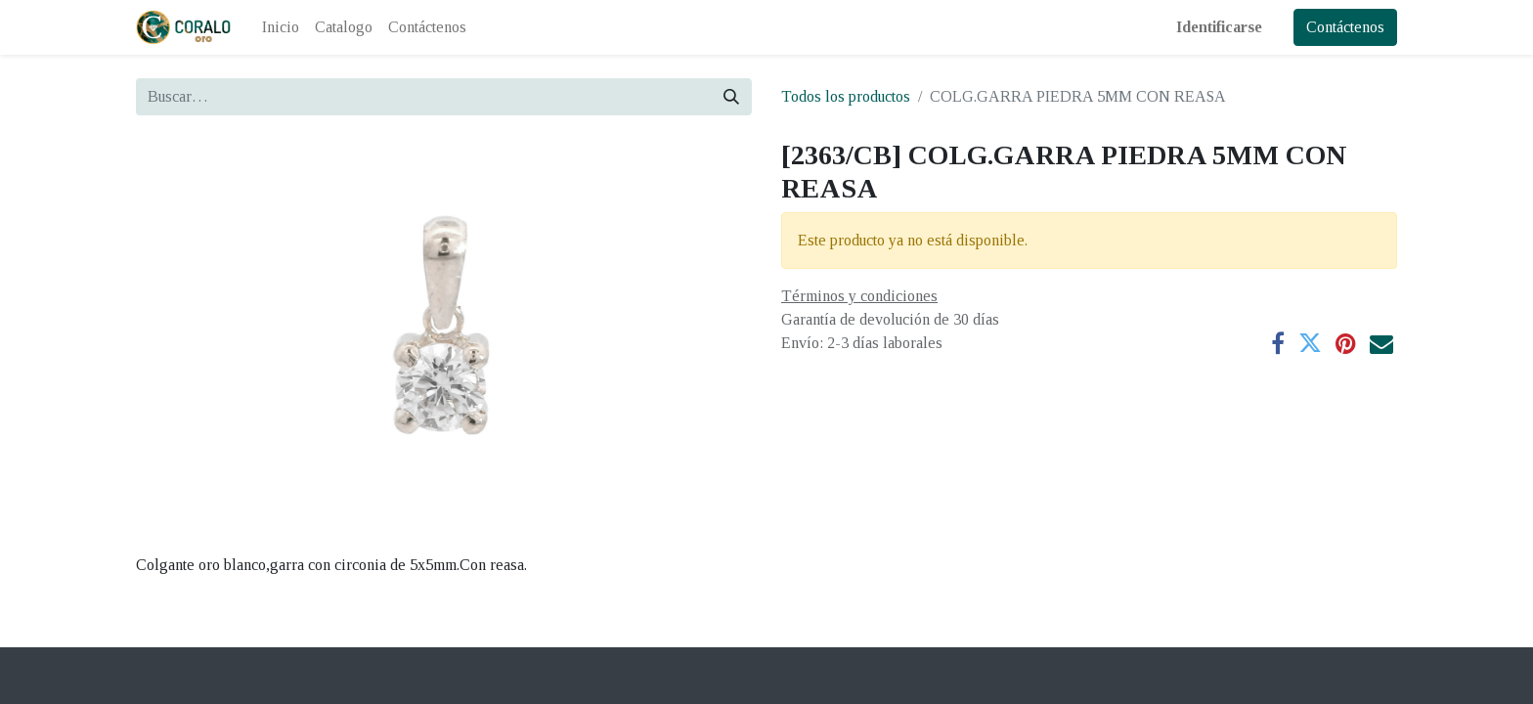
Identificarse (1219, 27)
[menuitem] (280, 27)
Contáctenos (1345, 27)
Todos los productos (845, 96)
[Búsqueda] (731, 96)
